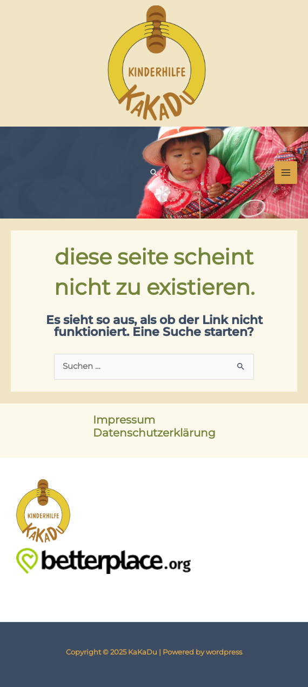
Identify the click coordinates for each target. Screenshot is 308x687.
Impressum (124, 419)
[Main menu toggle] (285, 172)
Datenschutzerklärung (154, 432)
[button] (154, 172)
